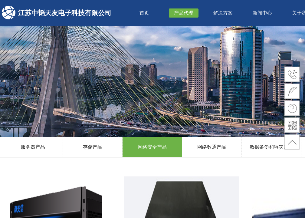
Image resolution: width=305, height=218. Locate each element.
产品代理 (183, 12)
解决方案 (223, 12)
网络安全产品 (152, 147)
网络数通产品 (211, 147)
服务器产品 (33, 147)
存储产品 (92, 147)
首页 (144, 12)
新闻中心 (262, 12)
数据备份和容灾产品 (271, 147)
